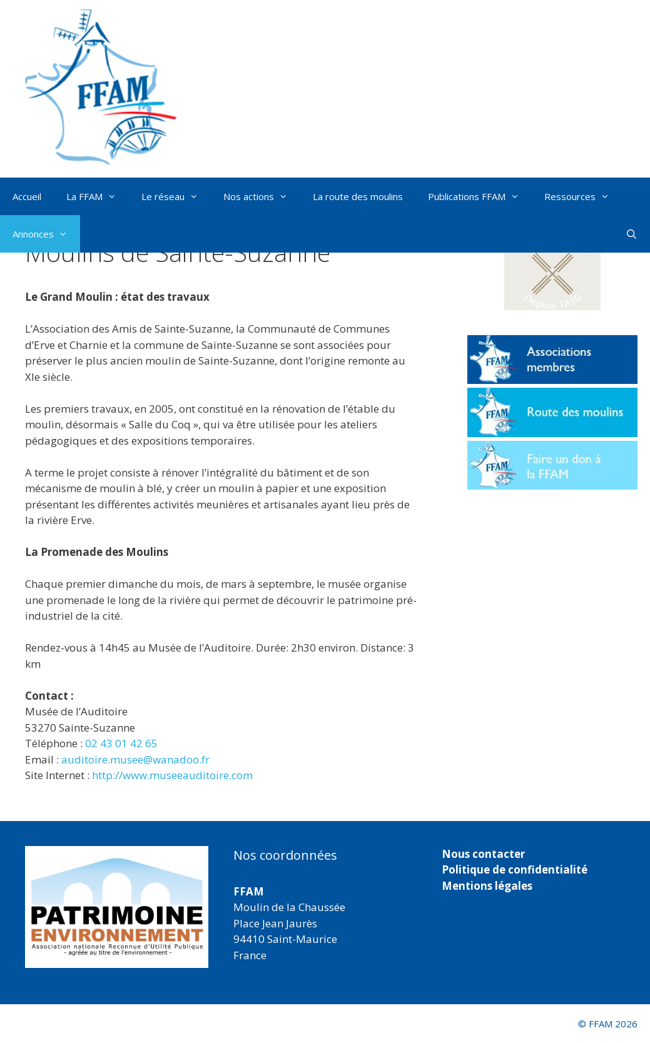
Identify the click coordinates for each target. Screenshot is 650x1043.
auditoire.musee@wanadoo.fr (135, 759)
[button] (552, 267)
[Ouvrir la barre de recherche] (631, 234)
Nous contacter (483, 854)
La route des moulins (358, 196)
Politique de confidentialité (514, 869)
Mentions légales (487, 886)
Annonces (46, 234)
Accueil (27, 196)
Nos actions (261, 196)
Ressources (583, 196)
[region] (116, 907)
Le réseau (176, 196)
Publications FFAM (480, 196)
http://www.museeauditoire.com (172, 775)
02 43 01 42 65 (121, 743)
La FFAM (97, 196)
